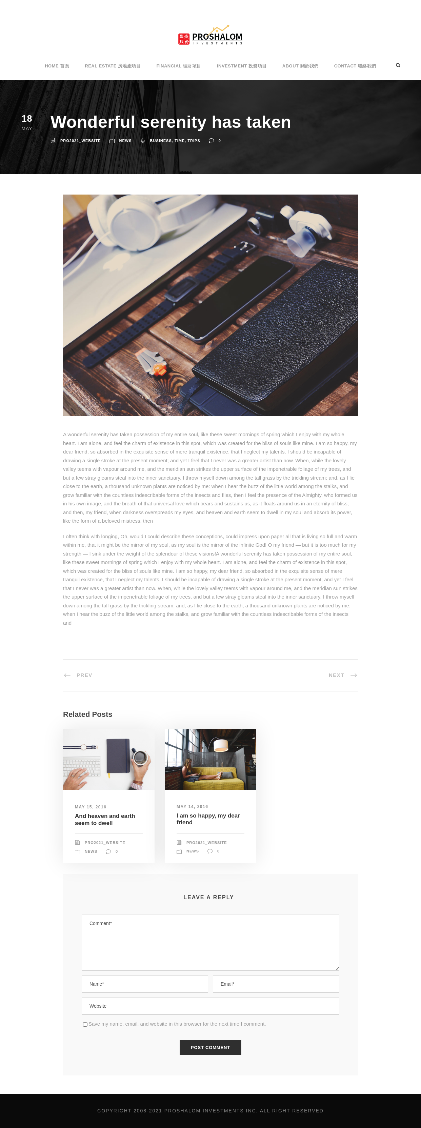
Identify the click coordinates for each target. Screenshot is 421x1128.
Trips (193, 141)
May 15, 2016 (90, 807)
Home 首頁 (57, 65)
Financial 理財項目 (178, 65)
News (125, 141)
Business (161, 141)
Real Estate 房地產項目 (113, 65)
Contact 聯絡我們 (355, 65)
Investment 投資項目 (242, 65)
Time (180, 141)
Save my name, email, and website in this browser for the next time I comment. (177, 1024)
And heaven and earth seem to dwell (105, 819)
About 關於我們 (300, 65)
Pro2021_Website (80, 141)
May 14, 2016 (192, 806)
